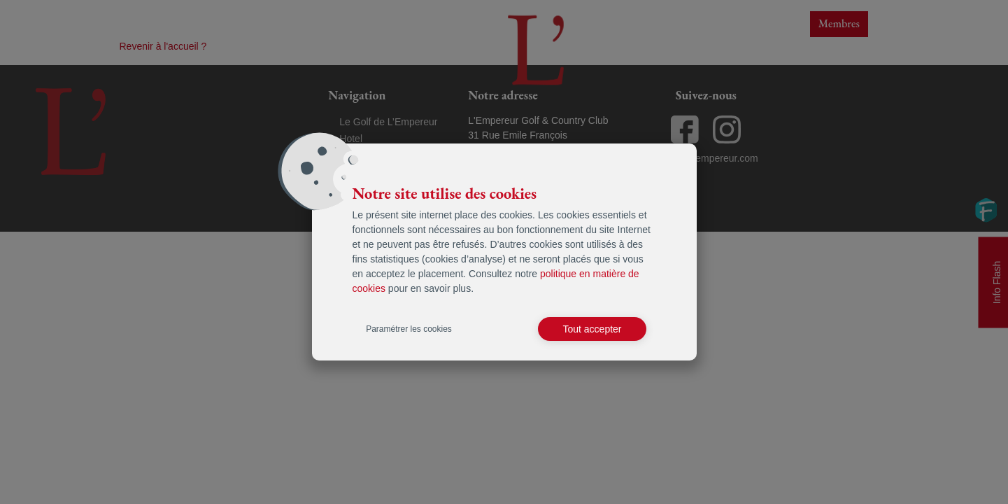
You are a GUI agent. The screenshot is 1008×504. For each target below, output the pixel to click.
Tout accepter (591, 329)
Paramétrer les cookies (409, 329)
